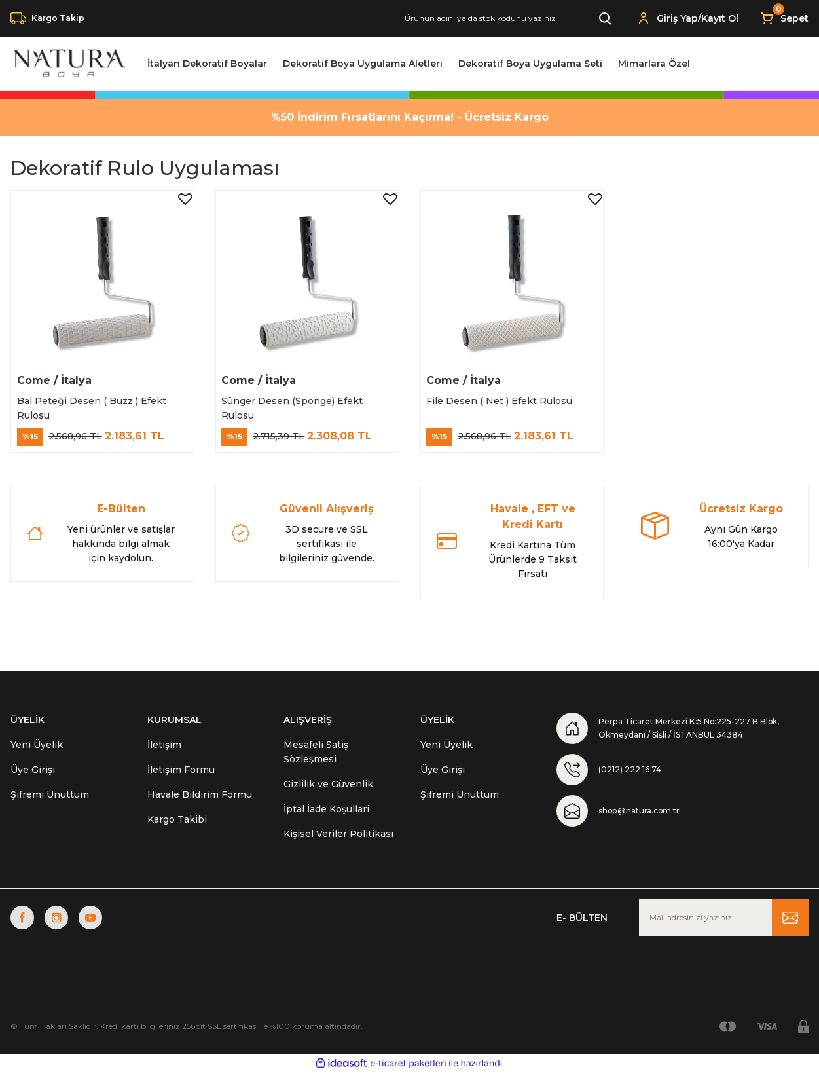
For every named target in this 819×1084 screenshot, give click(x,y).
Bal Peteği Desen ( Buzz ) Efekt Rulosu (96, 403)
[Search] (509, 18)
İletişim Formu (181, 778)
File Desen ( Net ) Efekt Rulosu (504, 396)
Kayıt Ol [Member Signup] (719, 18)
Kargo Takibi (177, 828)
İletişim (164, 753)
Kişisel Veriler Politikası (338, 842)
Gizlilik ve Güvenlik (328, 792)
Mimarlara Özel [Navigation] (654, 63)
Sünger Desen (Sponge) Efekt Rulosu (297, 403)
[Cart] (784, 18)
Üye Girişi (32, 778)
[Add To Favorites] (181, 204)
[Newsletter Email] (724, 928)
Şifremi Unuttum (49, 803)
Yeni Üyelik (36, 753)
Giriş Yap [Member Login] (677, 18)
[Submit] (790, 928)
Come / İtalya (59, 375)
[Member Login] (643, 18)
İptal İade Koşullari (326, 817)
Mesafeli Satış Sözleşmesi (315, 760)
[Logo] (68, 63)
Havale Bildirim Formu (199, 803)
